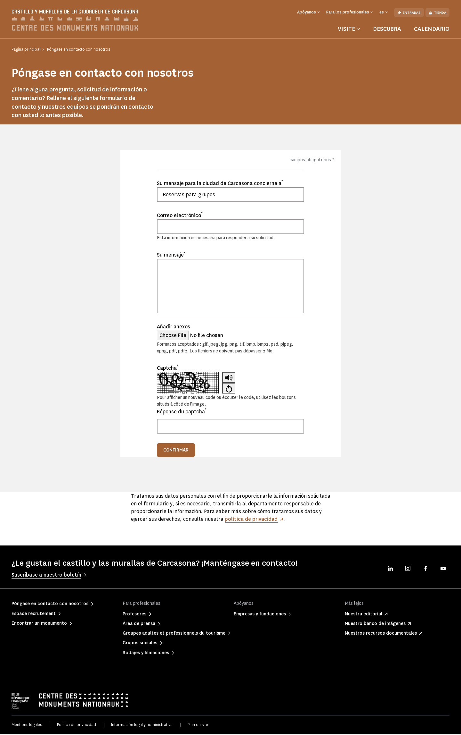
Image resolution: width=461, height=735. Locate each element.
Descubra (387, 30)
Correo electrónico (180, 215)
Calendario (431, 30)
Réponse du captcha (181, 412)
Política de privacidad (76, 725)
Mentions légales (27, 725)
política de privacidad (252, 519)
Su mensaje (171, 255)
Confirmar (176, 451)
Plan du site (198, 725)
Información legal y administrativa (142, 725)
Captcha (167, 368)
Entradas (409, 12)
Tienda (437, 12)
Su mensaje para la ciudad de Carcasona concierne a (220, 183)
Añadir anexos (173, 327)
